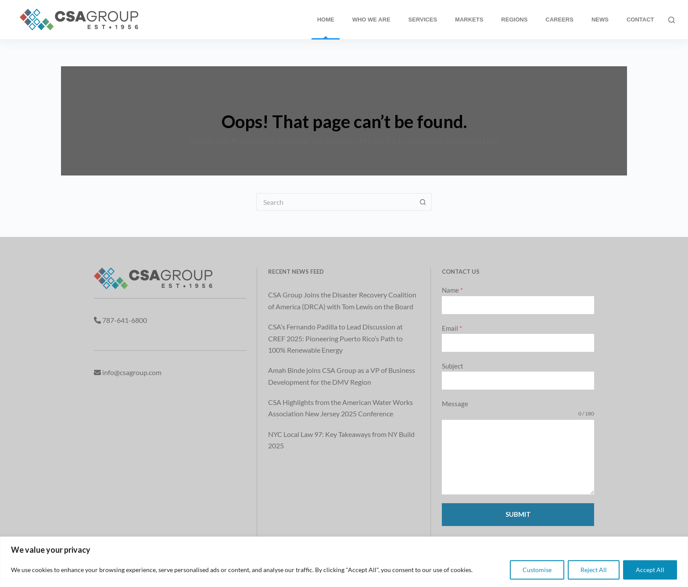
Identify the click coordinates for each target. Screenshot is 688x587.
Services (422, 19)
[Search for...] (335, 202)
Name (452, 290)
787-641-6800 (124, 320)
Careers (559, 19)
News (600, 19)
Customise (537, 569)
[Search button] (423, 202)
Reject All (593, 569)
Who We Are (371, 19)
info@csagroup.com (131, 372)
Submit (518, 514)
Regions (514, 19)
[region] (344, 562)
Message (455, 404)
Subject (452, 366)
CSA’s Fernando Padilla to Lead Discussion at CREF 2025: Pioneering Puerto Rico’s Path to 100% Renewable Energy (335, 338)
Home (325, 19)
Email (452, 328)
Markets (469, 19)
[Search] (671, 20)
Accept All (650, 569)
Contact (640, 19)
